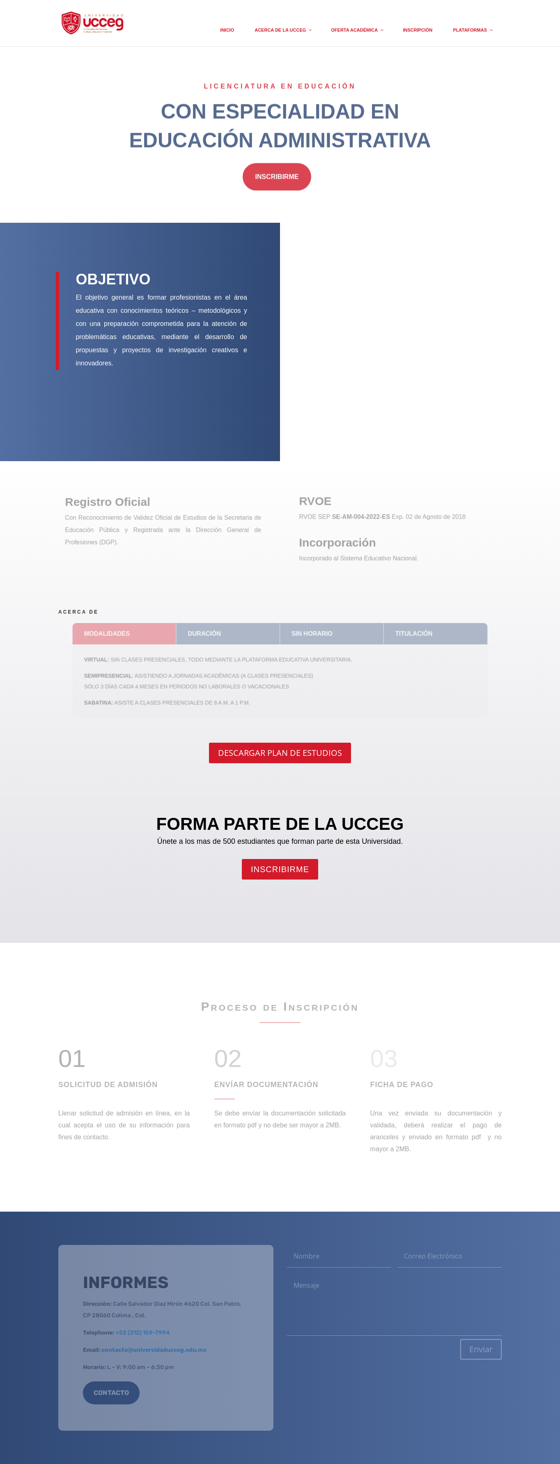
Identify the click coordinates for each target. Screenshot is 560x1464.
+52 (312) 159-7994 (142, 1332)
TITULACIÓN (409, 635)
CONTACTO (111, 1393)
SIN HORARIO (310, 635)
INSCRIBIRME (277, 178)
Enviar (481, 1349)
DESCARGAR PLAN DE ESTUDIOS (280, 752)
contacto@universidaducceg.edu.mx (154, 1349)
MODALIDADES (113, 635)
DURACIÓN (207, 635)
